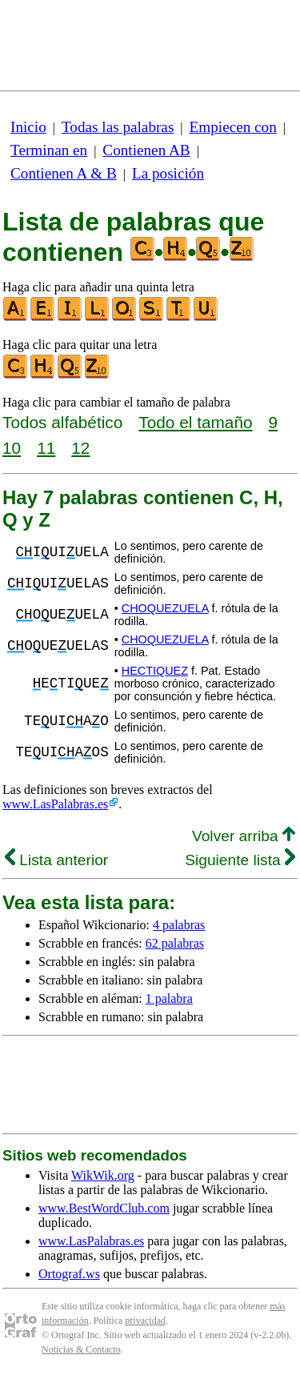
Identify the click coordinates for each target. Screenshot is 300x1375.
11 (46, 448)
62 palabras (175, 943)
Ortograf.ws (69, 1274)
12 (80, 448)
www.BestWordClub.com (104, 1208)
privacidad (145, 1320)
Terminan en (48, 150)
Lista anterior (56, 860)
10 (11, 448)
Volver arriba (243, 836)
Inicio (28, 126)
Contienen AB (146, 150)
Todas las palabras (118, 126)
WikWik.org (102, 1175)
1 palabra (169, 998)
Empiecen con (233, 126)
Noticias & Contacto (81, 1349)
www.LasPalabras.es (55, 804)
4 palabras (179, 925)
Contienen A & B (63, 173)
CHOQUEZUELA (165, 608)
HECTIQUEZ (155, 670)
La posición (168, 173)
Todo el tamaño (195, 422)
